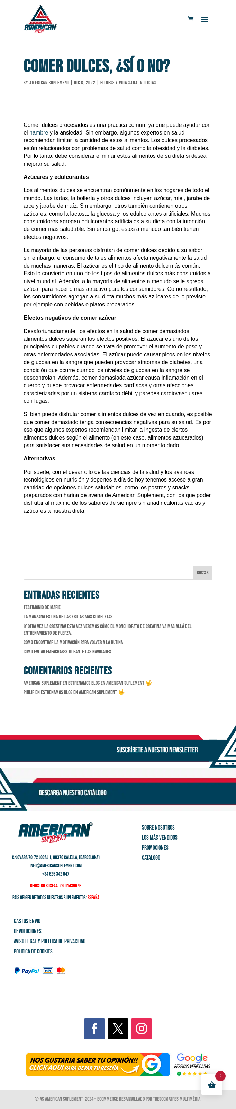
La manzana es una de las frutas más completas (68, 617)
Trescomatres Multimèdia (177, 1099)
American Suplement (49, 83)
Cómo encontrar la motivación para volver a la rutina (73, 642)
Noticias (148, 83)
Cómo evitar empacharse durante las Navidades (67, 652)
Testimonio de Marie (42, 607)
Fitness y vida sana (119, 83)
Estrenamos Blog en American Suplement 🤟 (110, 683)
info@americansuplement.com (56, 866)
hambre (38, 133)
